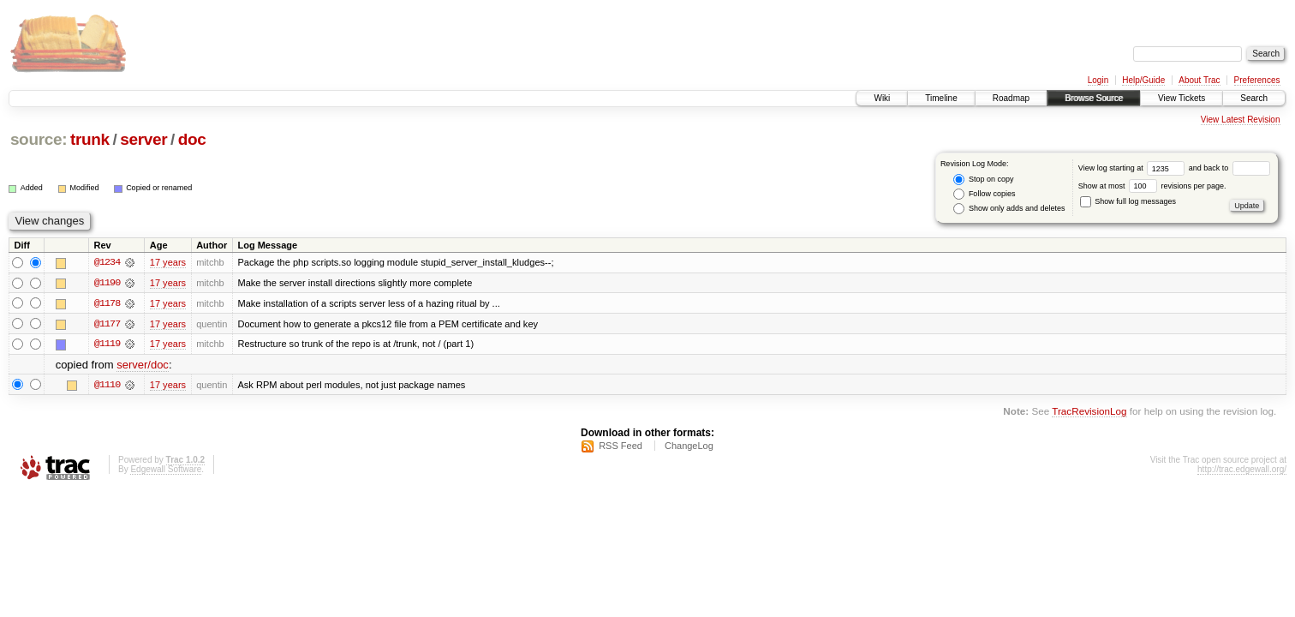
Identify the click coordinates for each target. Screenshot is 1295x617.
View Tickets (1181, 98)
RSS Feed (620, 446)
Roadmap (1011, 98)
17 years (168, 262)
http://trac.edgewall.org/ (1241, 470)
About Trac (1199, 80)
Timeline (941, 98)
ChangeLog (689, 446)
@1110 (107, 385)
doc (192, 139)
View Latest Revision (1240, 119)
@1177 (107, 324)
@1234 (107, 262)
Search (1254, 98)
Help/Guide (1143, 80)
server (143, 139)
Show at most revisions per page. (1152, 186)
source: (38, 139)
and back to (1229, 168)
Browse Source (1094, 98)
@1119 (107, 344)
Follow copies (984, 194)
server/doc (142, 365)
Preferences (1257, 80)
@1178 (107, 303)
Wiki (882, 98)
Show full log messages (1128, 201)
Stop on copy (983, 179)
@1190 (107, 283)
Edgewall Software (165, 470)
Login (1098, 80)
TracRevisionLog (1089, 411)
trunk (90, 139)
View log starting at (1133, 168)
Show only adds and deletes (1009, 208)
